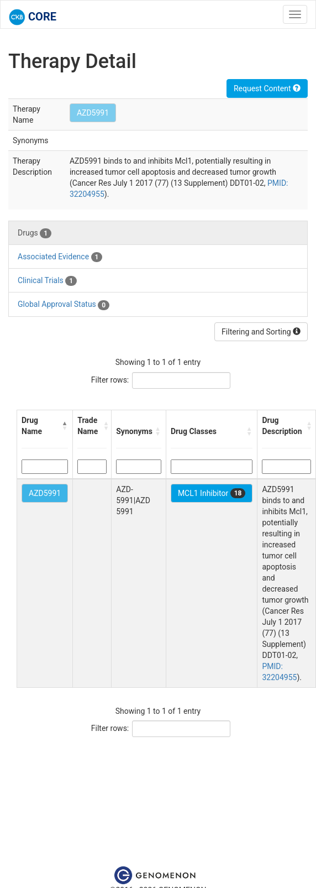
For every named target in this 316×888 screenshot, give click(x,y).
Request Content (267, 88)
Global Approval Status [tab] (63, 305)
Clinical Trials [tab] (47, 281)
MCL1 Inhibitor (212, 493)
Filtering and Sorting (261, 331)
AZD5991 (93, 112)
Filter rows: (110, 379)
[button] (65, 425)
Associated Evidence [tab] (60, 257)
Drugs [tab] (34, 233)
